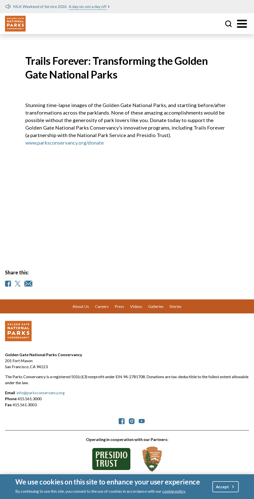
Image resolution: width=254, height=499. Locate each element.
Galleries (155, 306)
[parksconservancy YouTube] (142, 420)
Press (119, 306)
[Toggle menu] (242, 24)
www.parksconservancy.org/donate (64, 143)
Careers (102, 306)
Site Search (228, 24)
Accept (222, 487)
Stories (176, 306)
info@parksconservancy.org (41, 392)
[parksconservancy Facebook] (122, 420)
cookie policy (173, 492)
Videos (136, 306)
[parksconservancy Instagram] (132, 420)
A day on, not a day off (88, 6)
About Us (80, 306)
